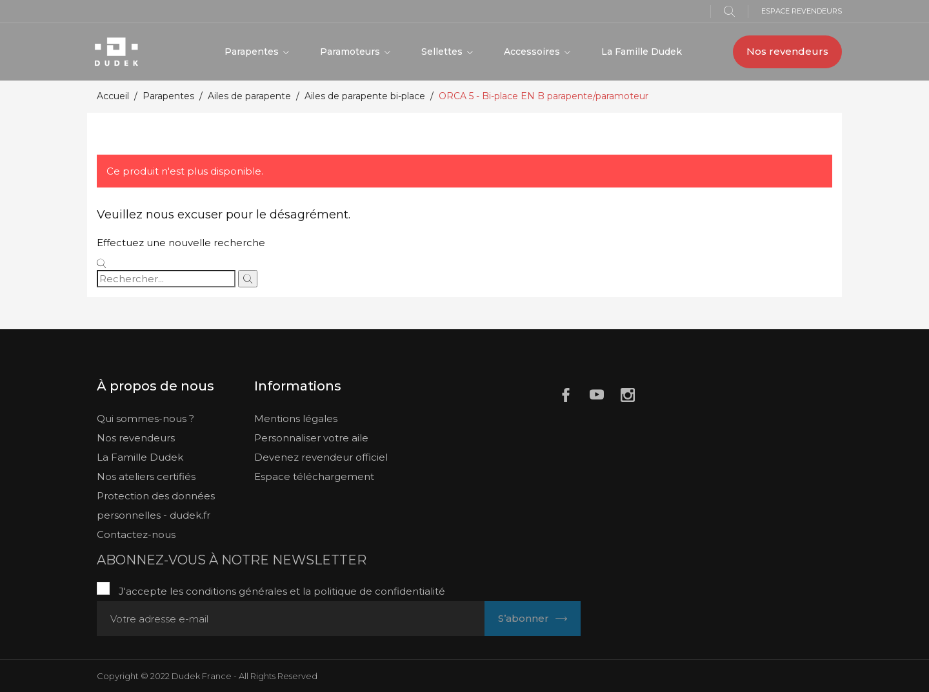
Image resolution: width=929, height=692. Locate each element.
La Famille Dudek (641, 51)
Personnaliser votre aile (311, 438)
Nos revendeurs (787, 51)
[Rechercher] (166, 278)
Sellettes (443, 51)
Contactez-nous (136, 534)
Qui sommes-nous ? (145, 418)
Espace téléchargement (314, 476)
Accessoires (533, 51)
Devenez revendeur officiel (321, 457)
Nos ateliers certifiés (146, 476)
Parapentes (253, 51)
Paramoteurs (351, 51)
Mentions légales (295, 418)
